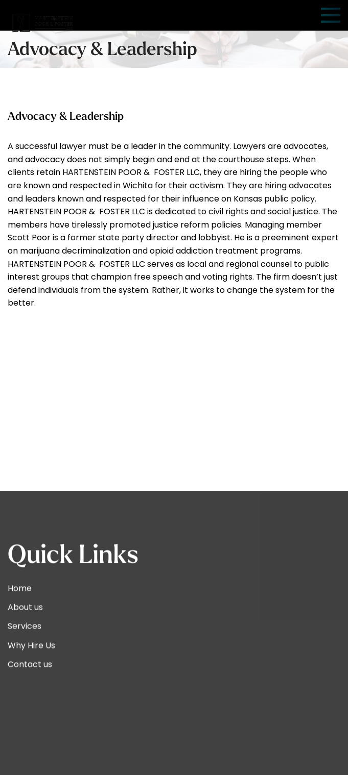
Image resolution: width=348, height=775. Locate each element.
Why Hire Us (31, 741)
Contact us (30, 760)
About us (25, 703)
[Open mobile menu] (330, 15)
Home (20, 684)
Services (24, 722)
